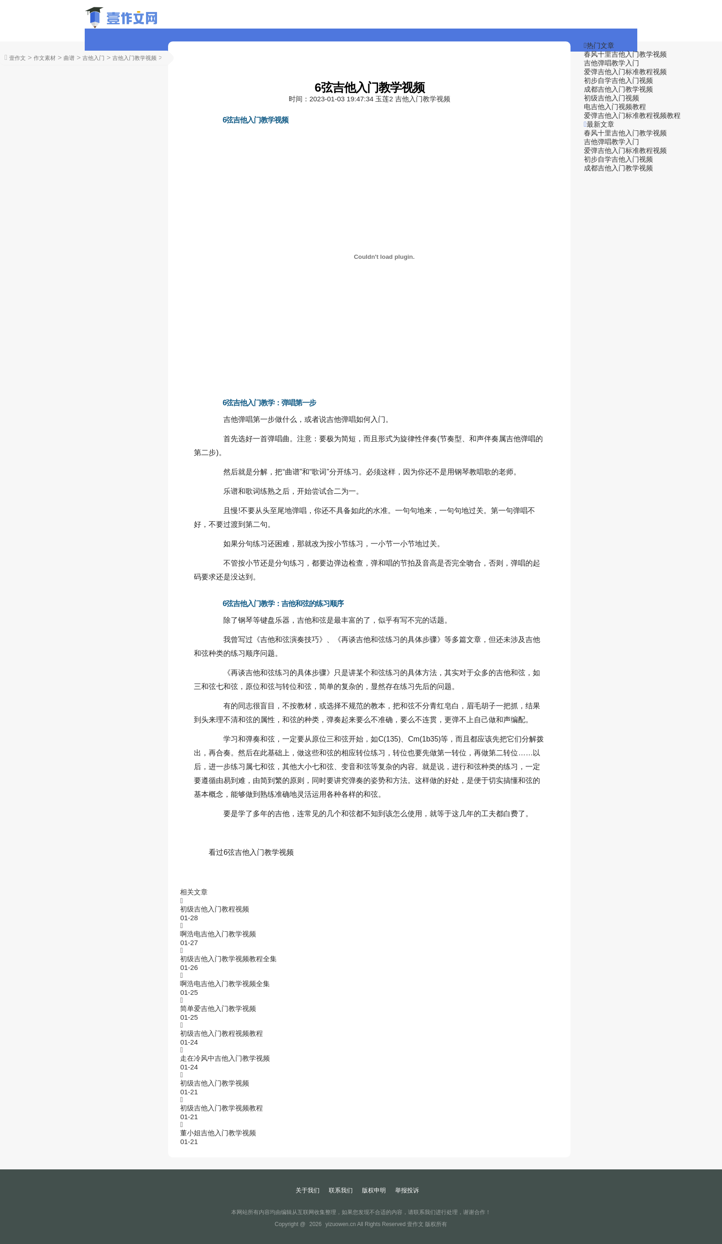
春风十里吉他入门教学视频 (625, 54)
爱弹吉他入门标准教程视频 (625, 72)
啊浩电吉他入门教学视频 (218, 934)
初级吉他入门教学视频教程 (221, 1108)
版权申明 (374, 1190)
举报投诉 (407, 1190)
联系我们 (341, 1190)
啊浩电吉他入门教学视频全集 (225, 983)
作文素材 (45, 58)
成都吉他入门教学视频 (618, 89)
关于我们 (308, 1190)
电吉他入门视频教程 (615, 107)
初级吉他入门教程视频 (214, 909)
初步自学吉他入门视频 (618, 80)
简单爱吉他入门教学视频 (218, 1008)
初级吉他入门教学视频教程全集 (228, 959)
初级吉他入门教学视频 (214, 1083)
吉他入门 (93, 58)
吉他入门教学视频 (134, 58)
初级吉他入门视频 (611, 98)
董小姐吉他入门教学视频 (218, 1133)
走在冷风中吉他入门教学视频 (225, 1058)
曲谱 (69, 58)
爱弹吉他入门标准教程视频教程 (632, 115)
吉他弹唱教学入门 (611, 63)
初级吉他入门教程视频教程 (221, 1033)
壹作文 (17, 58)
